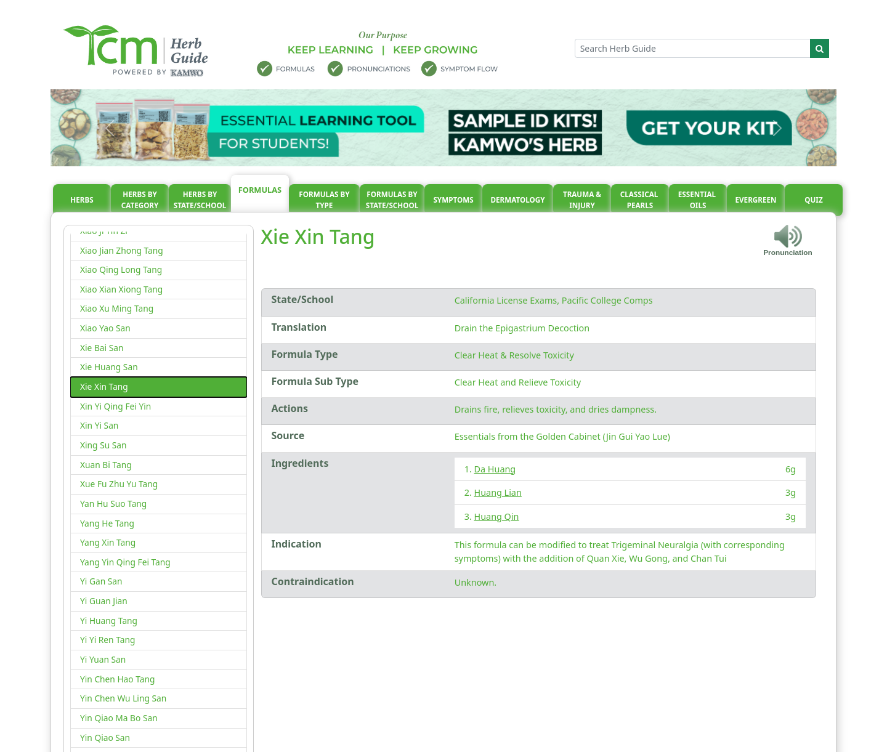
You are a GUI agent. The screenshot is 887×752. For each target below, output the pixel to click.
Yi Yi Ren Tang (107, 639)
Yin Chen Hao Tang (117, 679)
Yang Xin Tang (108, 542)
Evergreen (756, 199)
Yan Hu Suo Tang (113, 503)
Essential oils (698, 200)
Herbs (81, 199)
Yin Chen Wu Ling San (123, 698)
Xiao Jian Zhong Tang (121, 250)
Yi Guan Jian (104, 601)
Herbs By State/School (200, 200)
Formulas (259, 189)
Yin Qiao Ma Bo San (119, 718)
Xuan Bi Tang (106, 465)
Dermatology (517, 199)
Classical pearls (640, 200)
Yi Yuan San (103, 659)
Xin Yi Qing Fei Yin (115, 406)
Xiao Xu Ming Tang (116, 308)
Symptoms (453, 199)
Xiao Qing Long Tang (121, 269)
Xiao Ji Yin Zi (104, 231)
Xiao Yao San (105, 328)
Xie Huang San (109, 367)
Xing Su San (103, 445)
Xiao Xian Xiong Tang (121, 289)
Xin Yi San (99, 425)
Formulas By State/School (392, 200)
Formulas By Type (324, 200)
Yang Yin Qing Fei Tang (125, 562)
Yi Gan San (101, 581)
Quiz (813, 199)
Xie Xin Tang (104, 386)
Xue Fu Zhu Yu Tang (119, 484)
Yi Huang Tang (108, 620)
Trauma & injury (582, 200)
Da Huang (495, 469)
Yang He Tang (107, 523)
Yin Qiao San (105, 737)
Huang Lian (498, 492)
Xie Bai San (101, 348)
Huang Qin (496, 516)
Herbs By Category (140, 200)
